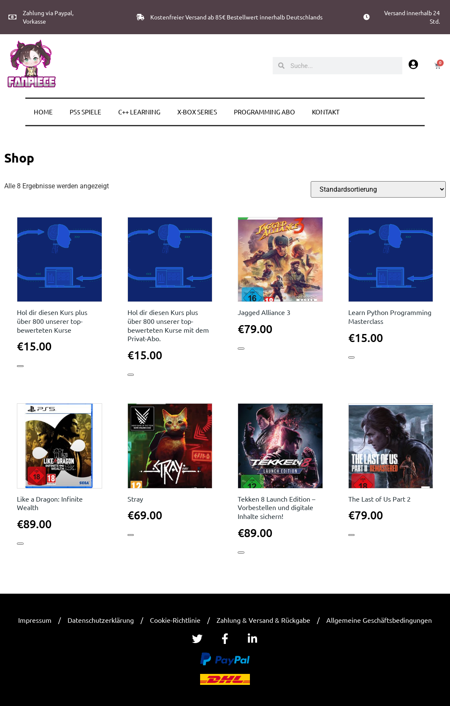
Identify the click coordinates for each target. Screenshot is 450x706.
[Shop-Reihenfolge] (378, 189)
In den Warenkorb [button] (241, 348)
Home (43, 112)
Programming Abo (264, 112)
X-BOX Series (197, 112)
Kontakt (325, 112)
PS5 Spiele (85, 112)
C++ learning (139, 112)
